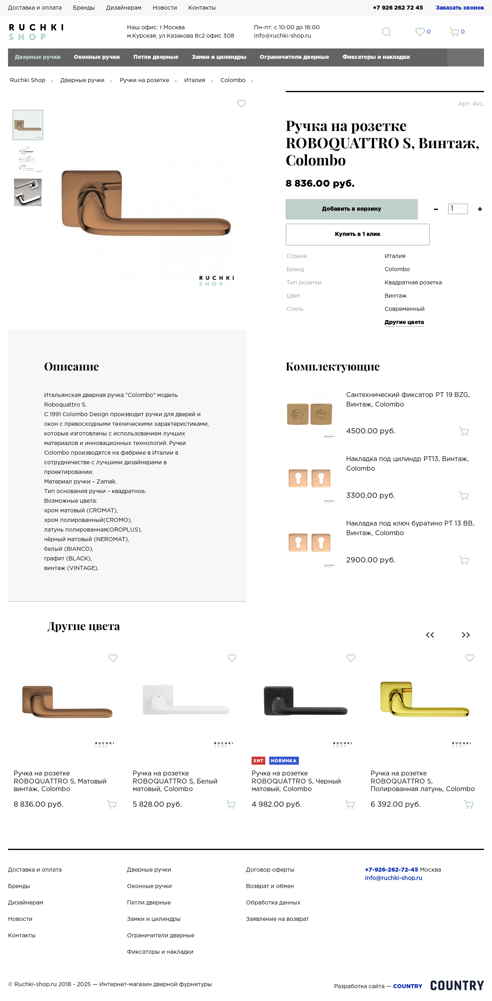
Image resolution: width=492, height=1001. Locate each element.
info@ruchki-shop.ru (393, 878)
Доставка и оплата (35, 8)
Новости (165, 8)
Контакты (202, 8)
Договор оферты (270, 870)
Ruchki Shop (27, 80)
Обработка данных (273, 902)
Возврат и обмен (270, 886)
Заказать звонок (460, 8)
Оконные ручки (97, 57)
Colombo (233, 80)
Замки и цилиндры (219, 57)
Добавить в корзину (347, 209)
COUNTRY (407, 986)
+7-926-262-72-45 (391, 870)
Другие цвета (404, 322)
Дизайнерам (123, 8)
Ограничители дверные (294, 57)
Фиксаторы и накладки (376, 57)
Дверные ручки (37, 57)
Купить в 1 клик (347, 234)
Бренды (84, 8)
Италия (194, 80)
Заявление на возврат (277, 919)
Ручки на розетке (144, 80)
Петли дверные (155, 57)
